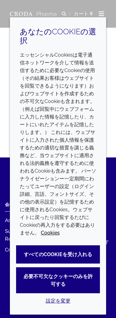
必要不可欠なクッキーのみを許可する (58, 280)
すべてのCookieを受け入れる (58, 254)
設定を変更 (58, 301)
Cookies (50, 233)
